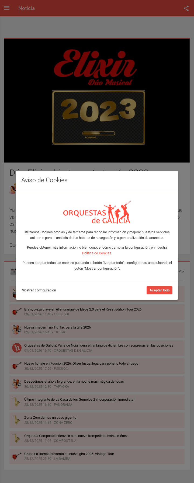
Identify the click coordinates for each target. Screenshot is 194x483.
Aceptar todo (159, 290)
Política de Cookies (96, 253)
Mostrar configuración (39, 290)
